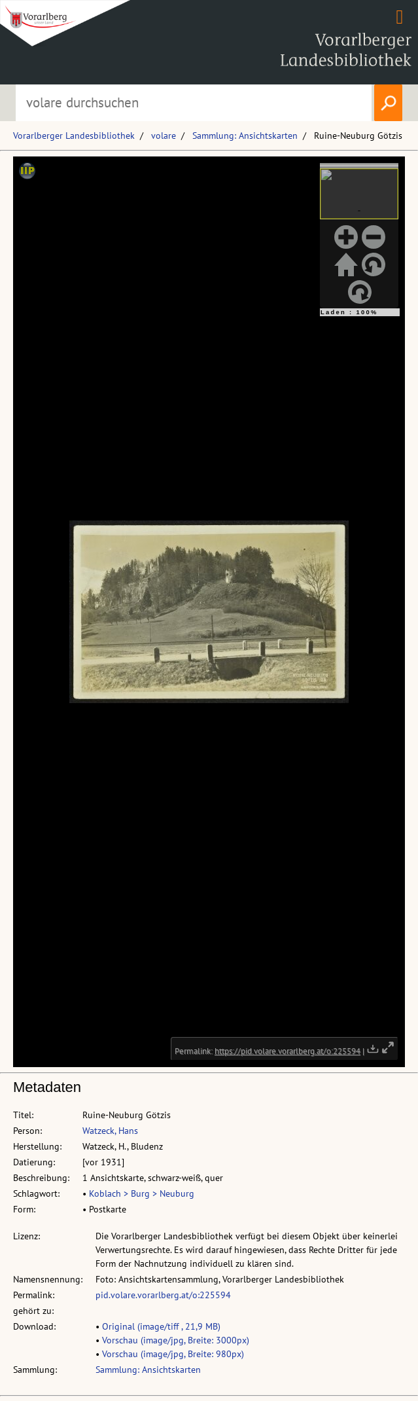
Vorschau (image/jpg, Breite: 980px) (173, 1354)
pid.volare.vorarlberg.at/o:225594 (163, 1295)
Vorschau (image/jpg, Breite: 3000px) (175, 1340)
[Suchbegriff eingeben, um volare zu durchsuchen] (193, 102)
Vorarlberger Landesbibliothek (74, 135)
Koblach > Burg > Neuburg (141, 1193)
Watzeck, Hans (110, 1131)
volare (163, 135)
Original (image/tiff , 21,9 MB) (161, 1326)
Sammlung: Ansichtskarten (245, 135)
